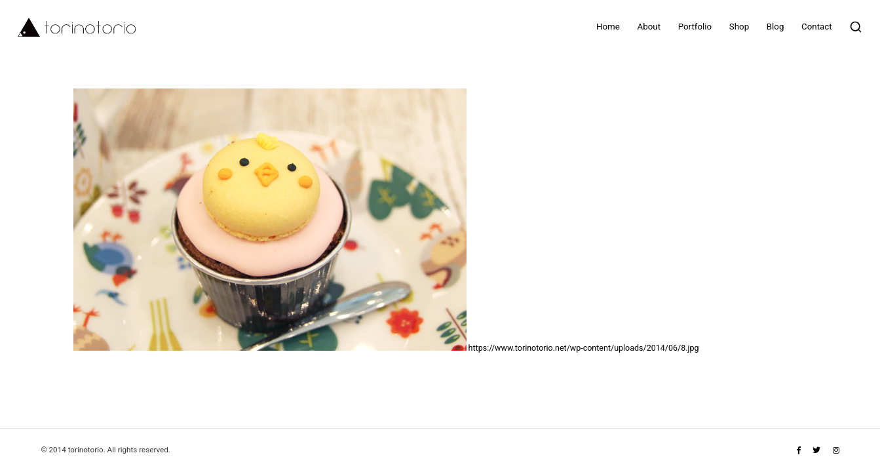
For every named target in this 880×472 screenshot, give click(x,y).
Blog (775, 26)
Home (608, 26)
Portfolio (695, 26)
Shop (739, 26)
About (649, 26)
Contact (816, 26)
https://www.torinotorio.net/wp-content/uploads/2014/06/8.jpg (584, 348)
